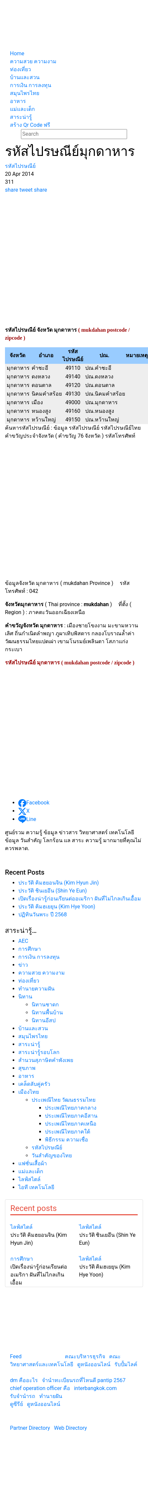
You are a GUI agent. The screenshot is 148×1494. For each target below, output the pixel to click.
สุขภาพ (27, 1068)
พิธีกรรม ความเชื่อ (66, 1139)
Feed (16, 1356)
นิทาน (25, 996)
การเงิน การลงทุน (39, 957)
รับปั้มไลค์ (125, 1364)
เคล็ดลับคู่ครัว (34, 1084)
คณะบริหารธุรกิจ (85, 1356)
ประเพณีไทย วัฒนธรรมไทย (63, 1100)
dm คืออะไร (24, 1380)
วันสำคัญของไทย (52, 1155)
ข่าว (23, 965)
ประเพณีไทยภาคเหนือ (70, 1124)
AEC (23, 941)
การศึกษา (29, 949)
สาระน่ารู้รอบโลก (39, 1052)
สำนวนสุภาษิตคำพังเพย (45, 1060)
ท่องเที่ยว (28, 981)
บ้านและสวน (33, 1028)
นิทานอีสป (44, 1020)
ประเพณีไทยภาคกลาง (70, 1108)
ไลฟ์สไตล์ (29, 1179)
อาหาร (26, 1076)
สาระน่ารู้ (29, 1044)
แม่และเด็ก (30, 1171)
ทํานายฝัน (50, 1396)
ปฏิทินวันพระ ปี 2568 (42, 914)
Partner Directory (30, 1428)
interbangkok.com (95, 1388)
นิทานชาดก (45, 1004)
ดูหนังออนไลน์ (93, 1364)
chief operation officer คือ (40, 1388)
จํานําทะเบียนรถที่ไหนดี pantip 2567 (84, 1380)
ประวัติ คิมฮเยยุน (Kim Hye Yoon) (56, 906)
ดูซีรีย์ (16, 1404)
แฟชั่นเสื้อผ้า (32, 1163)
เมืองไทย (28, 1092)
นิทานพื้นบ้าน (47, 1012)
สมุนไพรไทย (33, 1036)
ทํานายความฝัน (36, 989)
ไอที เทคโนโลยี (36, 1187)
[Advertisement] (63, 260)
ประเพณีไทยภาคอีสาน (71, 1116)
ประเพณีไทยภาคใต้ (67, 1132)
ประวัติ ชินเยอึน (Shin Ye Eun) (52, 891)
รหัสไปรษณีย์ (47, 1147)
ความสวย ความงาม (41, 973)
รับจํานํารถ (22, 1396)
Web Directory (70, 1428)
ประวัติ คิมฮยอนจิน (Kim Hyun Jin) (58, 883)
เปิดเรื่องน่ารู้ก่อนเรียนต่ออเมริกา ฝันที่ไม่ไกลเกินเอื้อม (79, 898)
